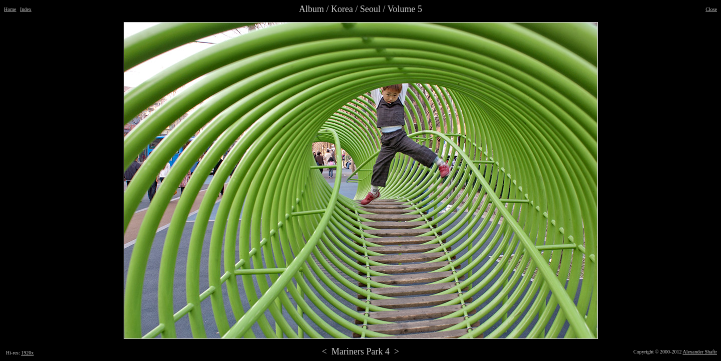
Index (26, 9)
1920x (27, 352)
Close (711, 9)
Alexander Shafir (699, 351)
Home (10, 9)
